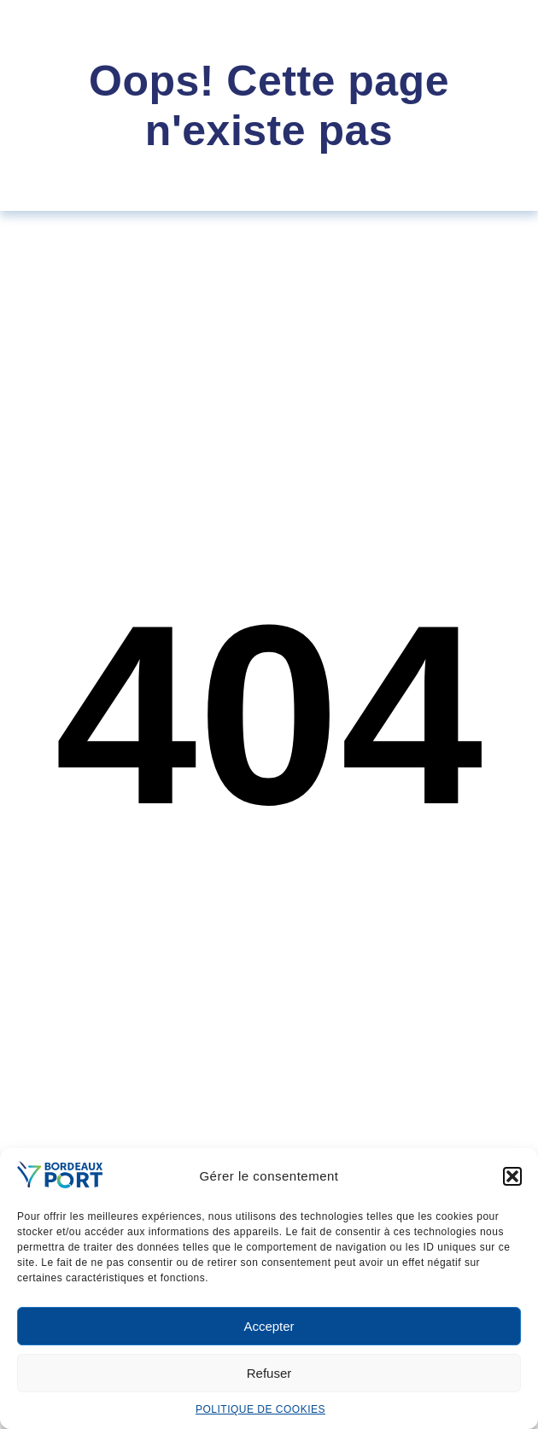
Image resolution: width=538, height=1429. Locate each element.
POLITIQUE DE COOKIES (260, 1409)
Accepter (268, 1326)
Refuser (269, 1373)
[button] (512, 1176)
